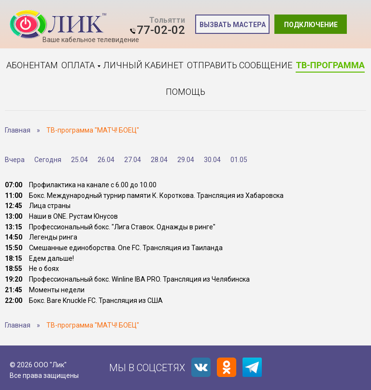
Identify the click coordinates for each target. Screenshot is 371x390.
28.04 (159, 160)
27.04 (132, 160)
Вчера (15, 160)
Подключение (311, 25)
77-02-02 (161, 30)
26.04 (106, 160)
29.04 (185, 160)
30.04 (212, 160)
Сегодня (47, 160)
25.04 (79, 160)
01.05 (238, 160)
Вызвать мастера (233, 25)
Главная (17, 130)
